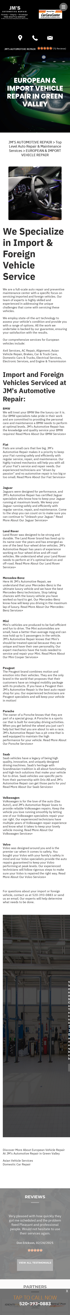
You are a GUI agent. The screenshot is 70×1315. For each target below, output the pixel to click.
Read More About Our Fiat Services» (41, 477)
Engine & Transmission (51, 361)
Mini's (7, 625)
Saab (6, 754)
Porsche (8, 711)
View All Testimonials (35, 1270)
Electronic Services (15, 361)
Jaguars (8, 491)
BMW (6, 408)
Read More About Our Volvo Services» (34, 875)
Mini (6, 621)
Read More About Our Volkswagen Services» (28, 831)
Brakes (28, 354)
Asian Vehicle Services (18, 1160)
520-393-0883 (42, 895)
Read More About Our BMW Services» (41, 434)
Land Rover (11, 531)
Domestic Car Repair (17, 1164)
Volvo (6, 844)
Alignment (43, 350)
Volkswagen (11, 798)
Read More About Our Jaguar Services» (33, 518)
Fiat (5, 444)
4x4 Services (11, 350)
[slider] (44, 48)
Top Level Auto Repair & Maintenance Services (35, 146)
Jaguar (8, 488)
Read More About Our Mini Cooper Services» (34, 655)
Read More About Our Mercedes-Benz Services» (34, 608)
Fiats (6, 448)
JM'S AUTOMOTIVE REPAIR (30, 142)
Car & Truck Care (45, 354)
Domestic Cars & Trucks (19, 357)
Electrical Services (48, 357)
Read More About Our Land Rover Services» (31, 565)
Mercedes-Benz (13, 578)
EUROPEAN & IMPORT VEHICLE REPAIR (41, 152)
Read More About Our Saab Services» (28, 787)
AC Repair (28, 350)
